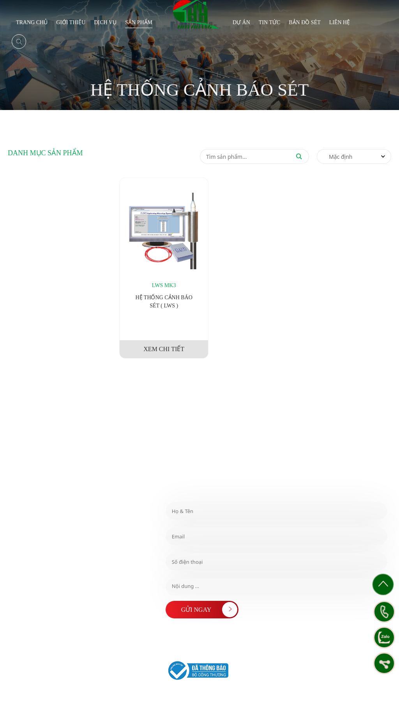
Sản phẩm (138, 22)
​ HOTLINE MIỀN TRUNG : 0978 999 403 (56, 542)
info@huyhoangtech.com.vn (43, 591)
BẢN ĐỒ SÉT (304, 22)
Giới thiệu (70, 22)
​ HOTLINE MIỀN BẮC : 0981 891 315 (57, 555)
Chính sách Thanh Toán (316, 695)
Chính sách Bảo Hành (362, 695)
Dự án (241, 22)
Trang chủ (32, 22)
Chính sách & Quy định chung (192, 695)
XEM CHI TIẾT (163, 349)
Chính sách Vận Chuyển (187, 702)
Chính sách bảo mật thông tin (355, 702)
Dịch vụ (105, 22)
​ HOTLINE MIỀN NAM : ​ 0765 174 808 (53, 523)
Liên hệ (339, 22)
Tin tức (269, 22)
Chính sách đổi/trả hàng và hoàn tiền (257, 695)
